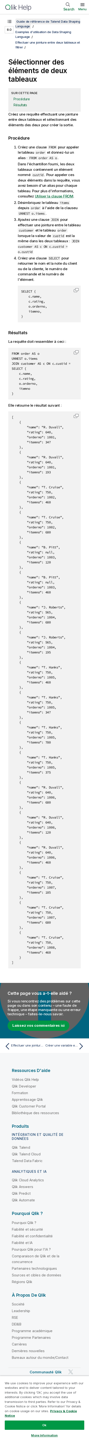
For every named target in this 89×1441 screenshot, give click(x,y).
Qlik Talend (21, 1147)
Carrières (19, 1344)
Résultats (20, 105)
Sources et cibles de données (36, 1275)
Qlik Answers (22, 1187)
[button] (76, 290)
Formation (20, 1093)
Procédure (22, 99)
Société (18, 1304)
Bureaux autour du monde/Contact (40, 1357)
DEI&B (16, 1324)
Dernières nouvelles (28, 1351)
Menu (82, 9)
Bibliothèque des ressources (35, 1113)
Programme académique (32, 1331)
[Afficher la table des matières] (9, 21)
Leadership (21, 1311)
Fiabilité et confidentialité (32, 1236)
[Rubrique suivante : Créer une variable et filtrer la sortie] (65, 1046)
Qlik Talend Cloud (26, 1154)
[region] (44, 1408)
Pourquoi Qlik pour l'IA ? (31, 1249)
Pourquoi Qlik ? (24, 1223)
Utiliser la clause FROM (54, 196)
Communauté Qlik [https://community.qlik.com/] (46, 1372)
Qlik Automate (23, 1200)
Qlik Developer (24, 1086)
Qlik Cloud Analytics (28, 1180)
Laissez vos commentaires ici (38, 1025)
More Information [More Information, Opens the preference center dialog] (44, 1435)
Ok (44, 1425)
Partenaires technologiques (34, 1268)
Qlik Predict (21, 1193)
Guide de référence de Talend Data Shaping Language (47, 24)
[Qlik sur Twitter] (70, 1372)
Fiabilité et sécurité (27, 1229)
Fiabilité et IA (22, 1243)
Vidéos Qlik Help (25, 1079)
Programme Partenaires (31, 1337)
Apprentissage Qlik (27, 1099)
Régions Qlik (22, 1282)
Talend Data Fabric (27, 1161)
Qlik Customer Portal (29, 1106)
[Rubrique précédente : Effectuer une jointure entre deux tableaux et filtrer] (24, 1046)
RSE (15, 1317)
